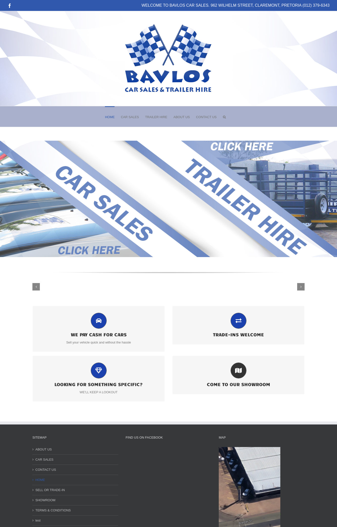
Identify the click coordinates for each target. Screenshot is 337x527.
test (38, 520)
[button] (224, 116)
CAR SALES (44, 459)
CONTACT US (45, 470)
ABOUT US (43, 449)
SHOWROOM (45, 500)
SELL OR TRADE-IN (50, 490)
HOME (40, 480)
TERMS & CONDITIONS (53, 510)
